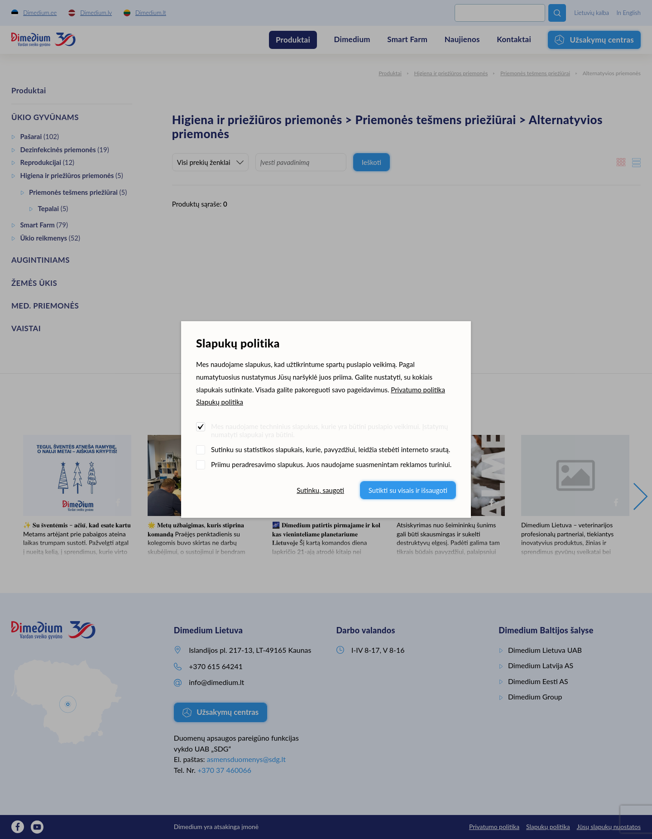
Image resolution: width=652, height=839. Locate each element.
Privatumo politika (418, 390)
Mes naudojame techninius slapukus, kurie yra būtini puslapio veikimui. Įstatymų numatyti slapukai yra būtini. (329, 430)
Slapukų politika (219, 402)
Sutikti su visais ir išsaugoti (408, 490)
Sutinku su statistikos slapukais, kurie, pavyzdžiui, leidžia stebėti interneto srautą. (330, 449)
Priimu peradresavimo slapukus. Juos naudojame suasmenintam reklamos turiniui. (331, 464)
